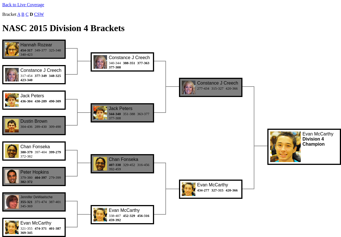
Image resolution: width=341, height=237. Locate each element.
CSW (39, 14)
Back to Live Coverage (23, 4)
